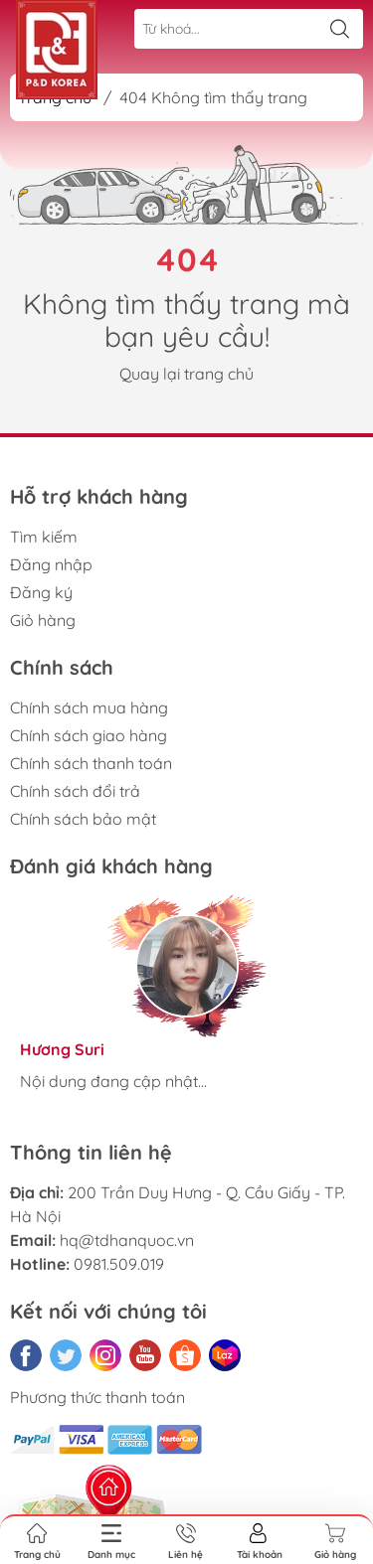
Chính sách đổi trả (75, 791)
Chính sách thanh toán (91, 763)
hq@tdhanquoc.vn (127, 1240)
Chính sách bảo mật (83, 819)
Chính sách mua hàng (89, 707)
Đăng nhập (51, 564)
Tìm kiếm (44, 537)
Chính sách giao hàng (88, 735)
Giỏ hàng (43, 620)
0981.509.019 (119, 1264)
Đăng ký (41, 592)
